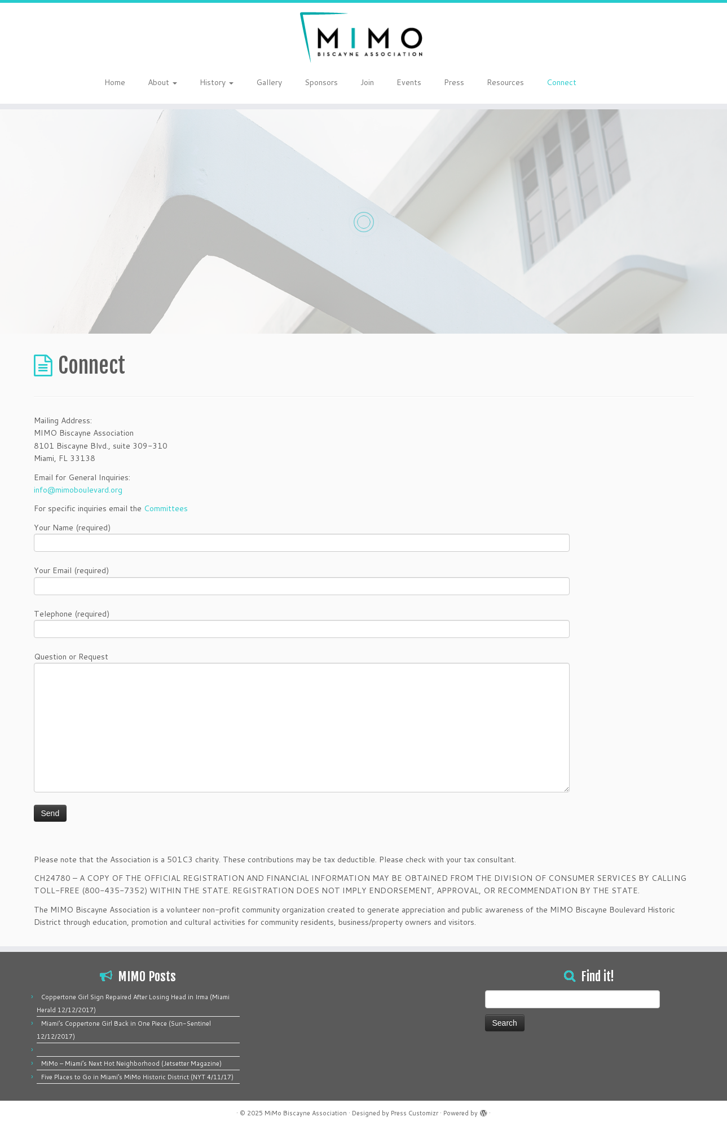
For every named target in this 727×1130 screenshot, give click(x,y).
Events (408, 82)
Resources (505, 82)
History (216, 82)
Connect (561, 82)
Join (367, 82)
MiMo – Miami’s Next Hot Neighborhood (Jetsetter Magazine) (131, 1063)
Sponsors (321, 82)
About (162, 82)
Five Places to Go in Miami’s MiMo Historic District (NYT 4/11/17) (137, 1077)
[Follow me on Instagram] (619, 83)
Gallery (269, 82)
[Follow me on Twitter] (604, 83)
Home (114, 82)
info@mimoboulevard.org (78, 489)
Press (454, 82)
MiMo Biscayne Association (306, 1113)
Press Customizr (414, 1113)
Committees (166, 508)
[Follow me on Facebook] (611, 83)
